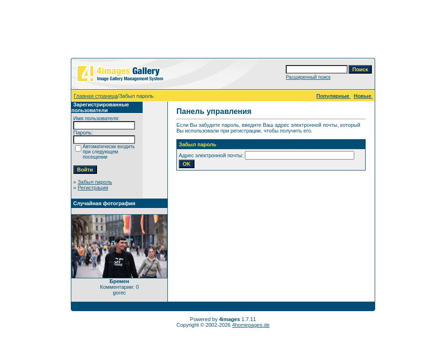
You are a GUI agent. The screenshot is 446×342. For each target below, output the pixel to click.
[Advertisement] (223, 31)
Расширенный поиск (308, 77)
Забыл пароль (95, 182)
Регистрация (93, 187)
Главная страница (95, 96)
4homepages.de (251, 325)
